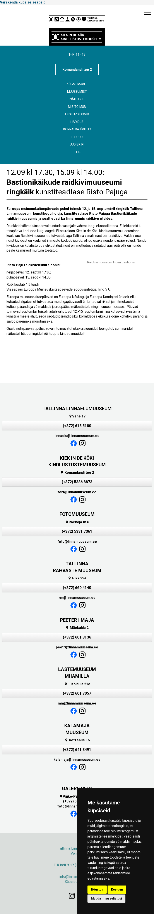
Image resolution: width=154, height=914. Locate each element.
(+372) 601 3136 (77, 637)
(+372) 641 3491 (77, 749)
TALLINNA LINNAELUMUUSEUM (77, 408)
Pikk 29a (77, 578)
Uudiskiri (77, 144)
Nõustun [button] (97, 889)
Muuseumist (77, 92)
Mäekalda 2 (77, 628)
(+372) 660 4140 (77, 588)
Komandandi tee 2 (77, 69)
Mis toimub (77, 107)
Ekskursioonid (77, 114)
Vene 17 (77, 416)
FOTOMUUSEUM (77, 514)
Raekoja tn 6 (77, 522)
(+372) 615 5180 (77, 426)
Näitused (77, 99)
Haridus (77, 122)
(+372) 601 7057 (77, 693)
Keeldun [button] (117, 889)
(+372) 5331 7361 (77, 531)
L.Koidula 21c (77, 684)
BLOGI (77, 152)
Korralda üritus (77, 129)
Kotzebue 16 (77, 740)
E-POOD (77, 137)
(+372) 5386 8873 (77, 482)
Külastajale (77, 84)
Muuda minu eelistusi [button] (106, 898)
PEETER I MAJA (77, 620)
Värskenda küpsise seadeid (22, 2)
